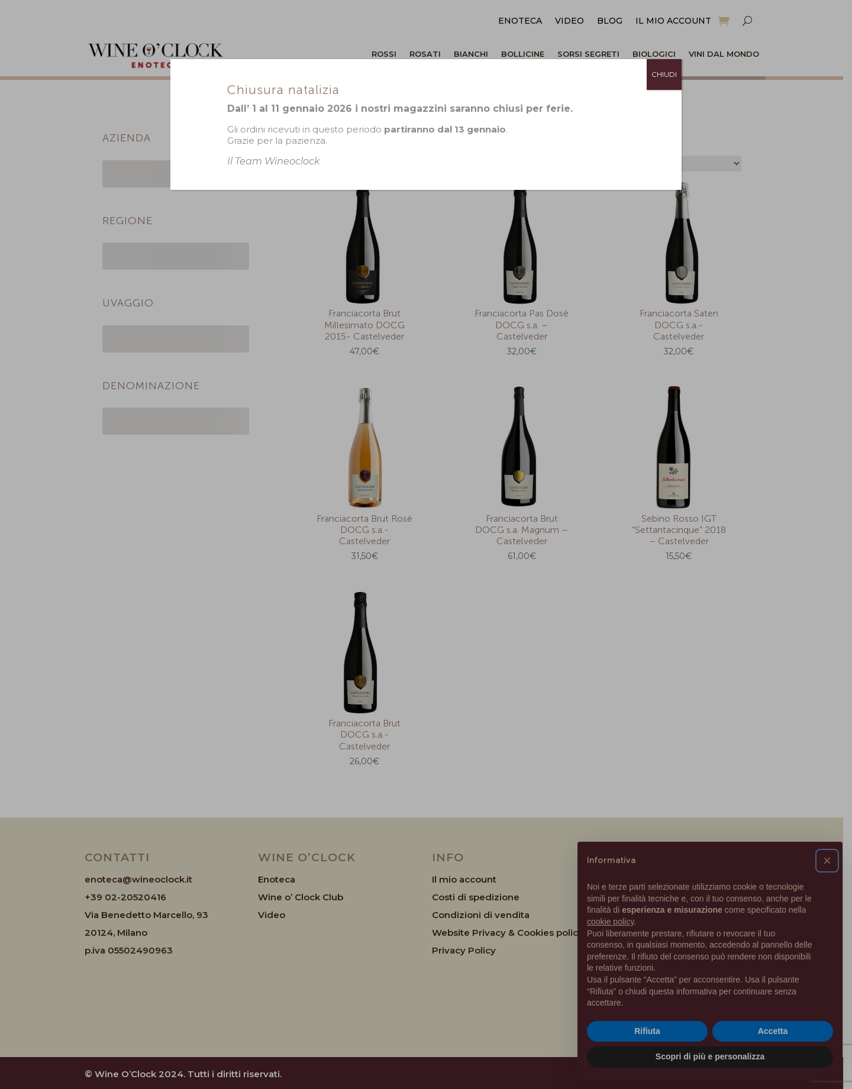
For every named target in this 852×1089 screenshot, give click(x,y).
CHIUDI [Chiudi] (664, 74)
